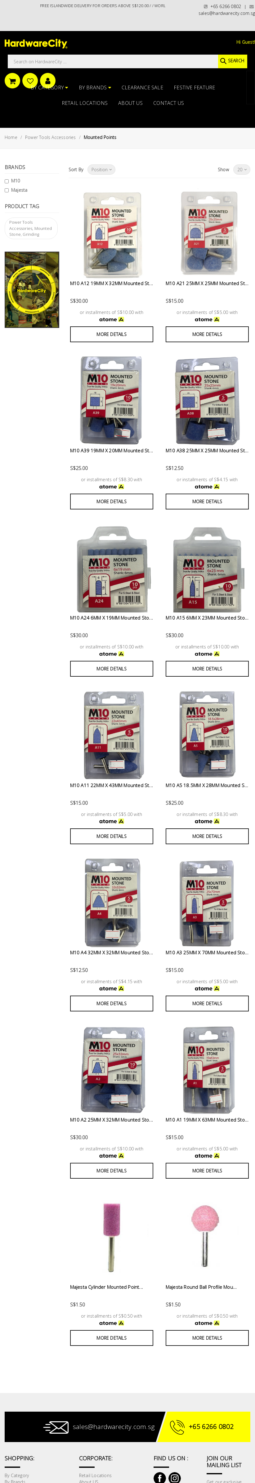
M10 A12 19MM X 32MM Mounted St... (111, 283)
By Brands (95, 87)
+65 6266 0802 (222, 6)
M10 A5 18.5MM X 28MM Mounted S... (207, 785)
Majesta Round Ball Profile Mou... (201, 1287)
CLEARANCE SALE (142, 87)
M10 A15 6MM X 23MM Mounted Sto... (207, 618)
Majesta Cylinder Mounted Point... (106, 1287)
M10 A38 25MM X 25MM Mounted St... (207, 450)
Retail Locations (85, 103)
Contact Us (168, 103)
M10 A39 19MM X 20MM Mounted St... (111, 450)
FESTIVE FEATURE (194, 87)
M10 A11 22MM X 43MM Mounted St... (111, 785)
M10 (15, 181)
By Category (49, 87)
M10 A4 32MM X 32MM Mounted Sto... (111, 952)
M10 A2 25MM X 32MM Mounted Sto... (111, 1120)
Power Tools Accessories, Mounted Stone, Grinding (30, 228)
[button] (254, 35)
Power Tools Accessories (50, 137)
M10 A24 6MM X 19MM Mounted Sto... (111, 618)
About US (130, 103)
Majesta (19, 190)
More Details (111, 334)
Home (11, 137)
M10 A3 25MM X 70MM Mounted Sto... (207, 952)
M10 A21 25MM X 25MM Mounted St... (207, 283)
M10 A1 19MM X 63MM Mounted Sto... (207, 1120)
